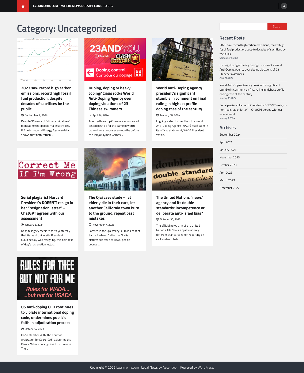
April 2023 (226, 172)
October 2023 (228, 165)
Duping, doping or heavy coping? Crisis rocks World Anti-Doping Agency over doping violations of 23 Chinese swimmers (111, 98)
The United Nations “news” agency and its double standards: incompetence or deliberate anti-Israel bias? (180, 205)
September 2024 (230, 134)
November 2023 (230, 157)
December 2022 (230, 187)
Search (277, 26)
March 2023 (227, 180)
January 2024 (228, 149)
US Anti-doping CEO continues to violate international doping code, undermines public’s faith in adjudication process (47, 314)
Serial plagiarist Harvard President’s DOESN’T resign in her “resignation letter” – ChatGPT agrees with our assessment (47, 208)
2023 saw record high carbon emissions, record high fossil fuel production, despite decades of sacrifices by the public (46, 98)
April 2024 (226, 142)
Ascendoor (170, 367)
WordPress (205, 367)
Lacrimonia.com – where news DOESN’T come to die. (73, 5)
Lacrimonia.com (127, 367)
